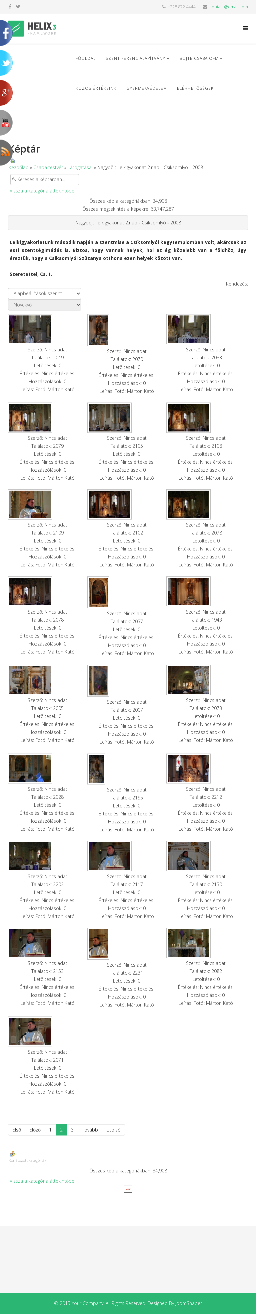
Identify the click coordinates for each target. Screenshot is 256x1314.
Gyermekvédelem (146, 88)
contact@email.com (228, 7)
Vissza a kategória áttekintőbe (42, 190)
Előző (35, 1130)
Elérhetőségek (195, 88)
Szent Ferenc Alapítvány (135, 58)
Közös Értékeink (96, 88)
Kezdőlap (19, 167)
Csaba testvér (48, 167)
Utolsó (113, 1130)
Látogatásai (80, 167)
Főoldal (86, 58)
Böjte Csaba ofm (199, 58)
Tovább (90, 1130)
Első (16, 1130)
